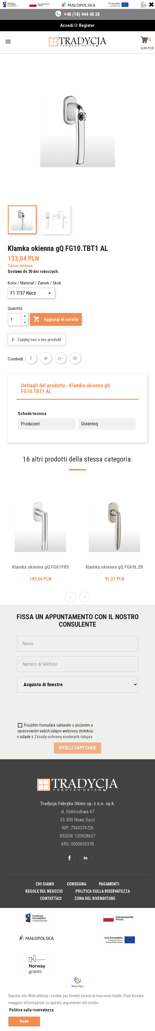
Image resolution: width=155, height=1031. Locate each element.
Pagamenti (109, 884)
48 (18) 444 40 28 (83, 14)
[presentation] (50, 708)
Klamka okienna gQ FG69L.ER (114, 567)
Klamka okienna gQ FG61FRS (40, 567)
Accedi (67, 25)
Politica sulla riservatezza (102, 891)
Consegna (76, 884)
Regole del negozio (44, 891)
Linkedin (85, 858)
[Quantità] (15, 319)
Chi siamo (45, 884)
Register (87, 25)
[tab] (77, 390)
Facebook (69, 858)
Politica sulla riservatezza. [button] (32, 1010)
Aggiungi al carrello (56, 319)
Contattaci (51, 898)
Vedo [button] (24, 1021)
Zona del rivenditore (94, 898)
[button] (146, 40)
